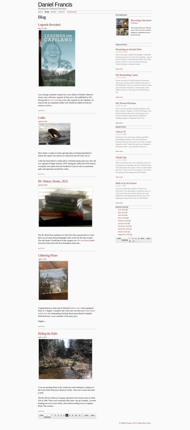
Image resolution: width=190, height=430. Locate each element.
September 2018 (124, 234)
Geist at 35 (121, 131)
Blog (47, 12)
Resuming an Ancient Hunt (128, 49)
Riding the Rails (47, 333)
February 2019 (123, 221)
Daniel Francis (55, 4)
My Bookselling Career (127, 74)
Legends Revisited (49, 24)
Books (53, 12)
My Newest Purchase (126, 103)
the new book (53, 100)
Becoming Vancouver (141, 20)
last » (93, 415)
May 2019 (121, 212)
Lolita (41, 117)
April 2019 (121, 215)
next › (87, 415)
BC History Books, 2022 (53, 181)
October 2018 (123, 232)
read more (41, 110)
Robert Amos (75, 308)
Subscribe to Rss (144, 423)
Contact (61, 12)
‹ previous (47, 416)
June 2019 (121, 210)
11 (79, 415)
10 (76, 415)
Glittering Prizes (48, 255)
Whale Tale (121, 157)
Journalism (71, 12)
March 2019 (122, 218)
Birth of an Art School (126, 183)
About (40, 12)
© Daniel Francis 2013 (127, 423)
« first (41, 415)
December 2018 (123, 226)
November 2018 (123, 229)
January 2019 (123, 223)
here (88, 235)
